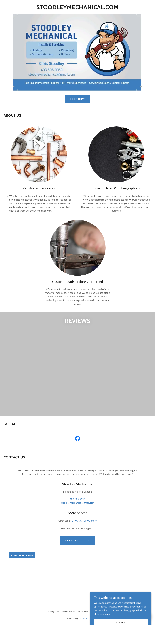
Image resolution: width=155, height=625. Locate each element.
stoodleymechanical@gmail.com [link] (77, 502)
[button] (95, 521)
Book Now (77, 99)
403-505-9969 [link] (77, 498)
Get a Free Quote (77, 540)
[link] (77, 8)
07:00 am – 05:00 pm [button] (83, 520)
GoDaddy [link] (83, 618)
